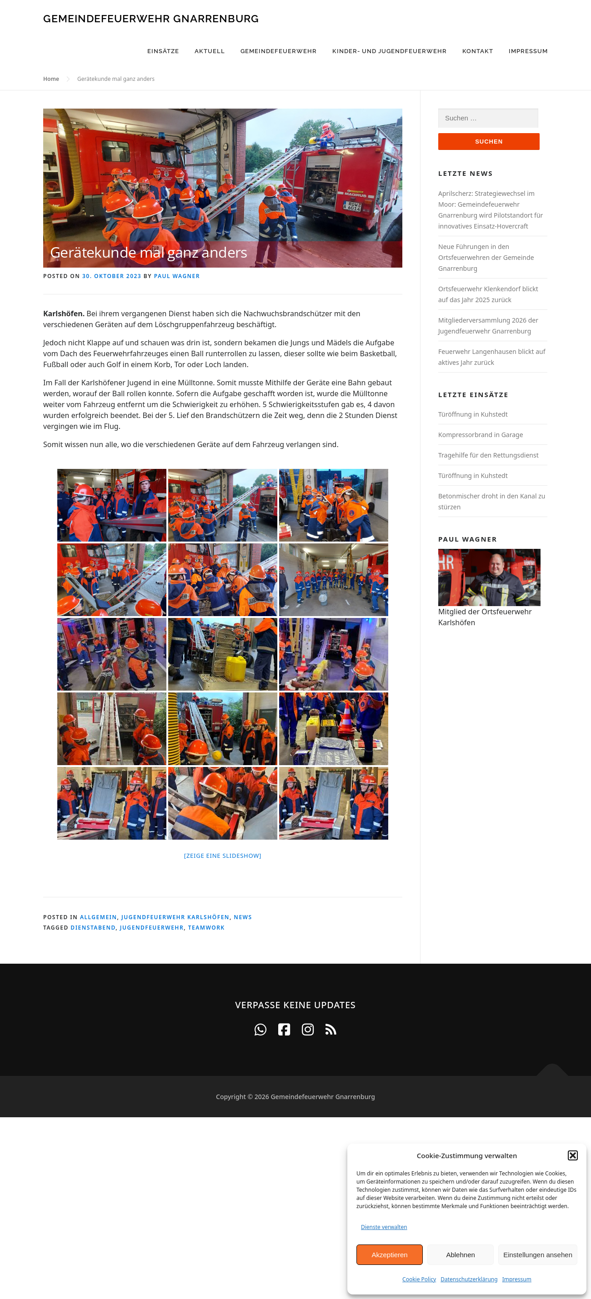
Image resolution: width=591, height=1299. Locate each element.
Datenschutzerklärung (469, 1279)
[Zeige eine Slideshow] (222, 855)
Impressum (516, 1279)
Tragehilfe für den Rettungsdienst (488, 455)
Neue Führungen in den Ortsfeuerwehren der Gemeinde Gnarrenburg (486, 257)
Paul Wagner (177, 276)
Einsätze (163, 51)
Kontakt (477, 51)
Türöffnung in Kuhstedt (473, 414)
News (243, 917)
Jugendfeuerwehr (152, 927)
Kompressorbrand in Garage (480, 434)
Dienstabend (92, 927)
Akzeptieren (389, 1255)
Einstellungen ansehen (537, 1255)
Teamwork (206, 927)
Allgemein (98, 917)
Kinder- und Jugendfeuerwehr (389, 51)
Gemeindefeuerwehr (278, 51)
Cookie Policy (419, 1279)
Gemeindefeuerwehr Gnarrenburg (151, 18)
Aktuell (210, 51)
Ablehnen (460, 1255)
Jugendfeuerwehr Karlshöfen (175, 917)
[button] (572, 1155)
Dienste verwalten (384, 1227)
